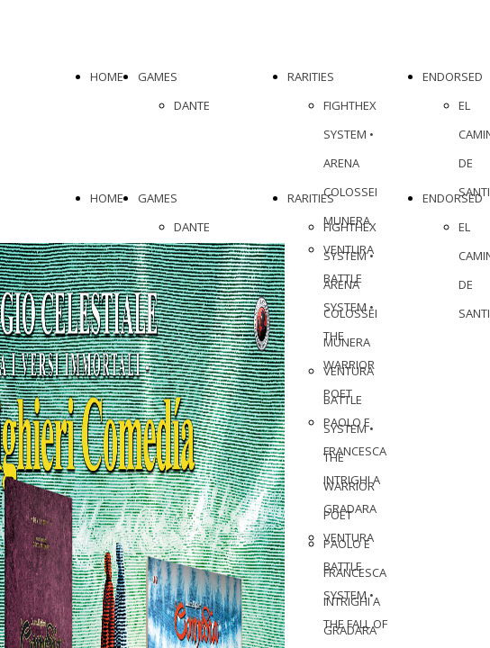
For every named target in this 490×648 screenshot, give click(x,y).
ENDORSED (452, 76)
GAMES (157, 76)
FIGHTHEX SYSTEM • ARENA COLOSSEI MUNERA (350, 163)
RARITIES (310, 76)
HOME (106, 76)
